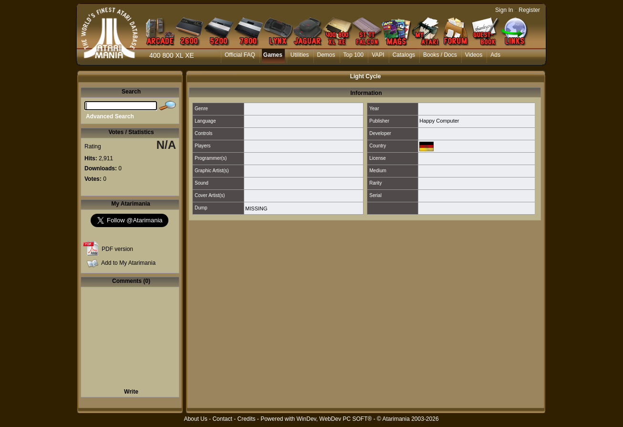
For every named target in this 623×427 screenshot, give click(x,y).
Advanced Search (110, 116)
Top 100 (353, 55)
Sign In (504, 10)
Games (272, 55)
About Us (195, 419)
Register (529, 10)
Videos (473, 55)
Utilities (300, 55)
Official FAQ (240, 55)
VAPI (378, 55)
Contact (222, 419)
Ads (495, 55)
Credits (246, 419)
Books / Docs (440, 55)
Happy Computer (439, 121)
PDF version (117, 249)
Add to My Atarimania (128, 263)
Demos (326, 55)
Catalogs (404, 55)
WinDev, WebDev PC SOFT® (334, 419)
